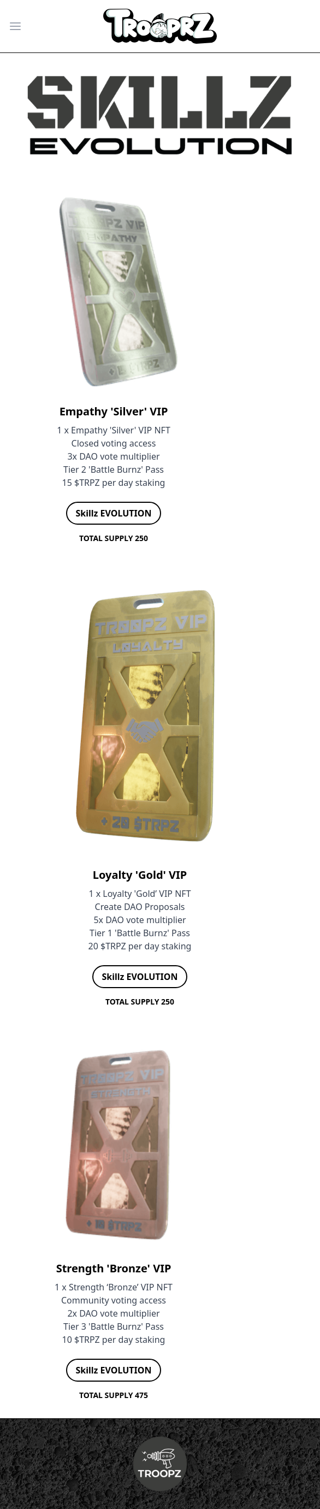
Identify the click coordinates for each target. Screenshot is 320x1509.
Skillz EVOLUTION (114, 513)
